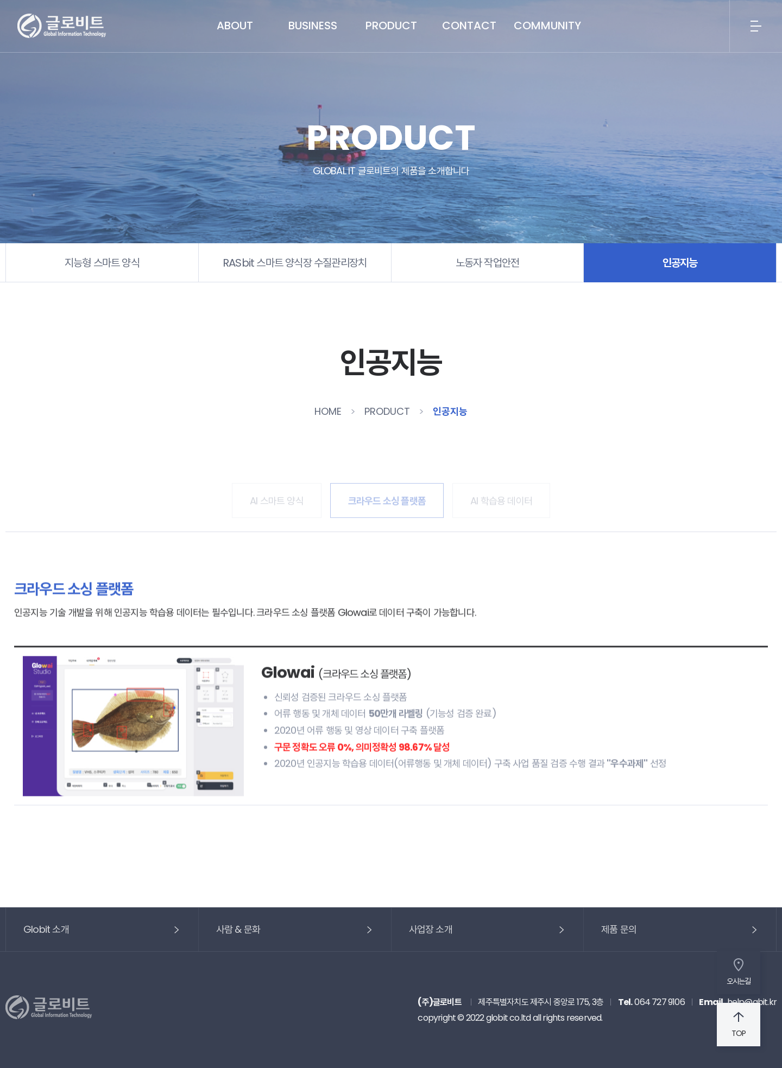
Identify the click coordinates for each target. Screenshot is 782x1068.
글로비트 (61, 26)
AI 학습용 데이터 (501, 494)
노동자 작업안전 (488, 262)
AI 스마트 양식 (277, 494)
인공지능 (680, 262)
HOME (328, 411)
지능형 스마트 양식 (102, 262)
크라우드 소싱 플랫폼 (387, 494)
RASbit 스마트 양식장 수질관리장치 (295, 262)
